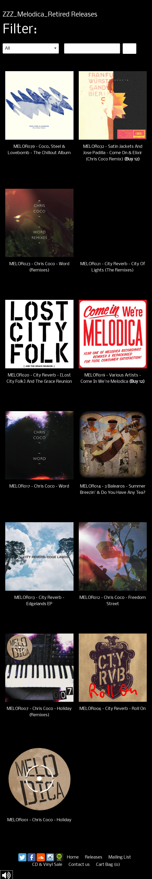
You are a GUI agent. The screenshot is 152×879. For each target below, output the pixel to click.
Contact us (79, 864)
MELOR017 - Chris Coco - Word (39, 486)
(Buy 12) (132, 159)
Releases (93, 857)
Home (73, 857)
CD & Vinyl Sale (47, 864)
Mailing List (120, 857)
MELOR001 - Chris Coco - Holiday (39, 820)
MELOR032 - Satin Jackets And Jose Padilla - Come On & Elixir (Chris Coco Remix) (112, 153)
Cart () (108, 864)
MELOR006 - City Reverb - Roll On (113, 708)
